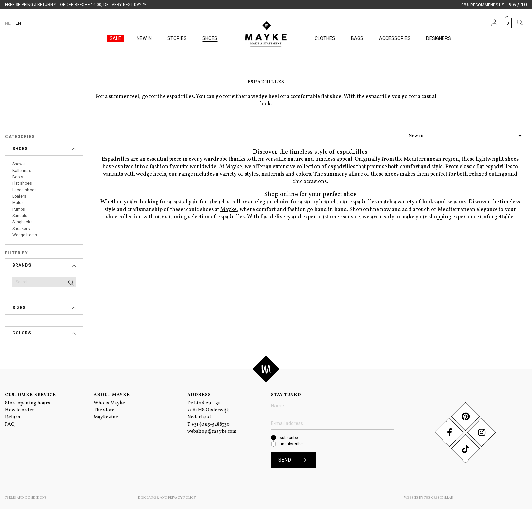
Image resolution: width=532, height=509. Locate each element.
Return (12, 417)
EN (18, 23)
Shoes (209, 38)
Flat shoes (22, 183)
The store (104, 410)
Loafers (19, 196)
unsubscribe (291, 444)
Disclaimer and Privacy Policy (167, 497)
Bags (357, 38)
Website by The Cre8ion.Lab (428, 497)
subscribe (289, 437)
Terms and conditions (26, 497)
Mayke (228, 208)
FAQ (10, 424)
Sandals (19, 215)
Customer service (30, 395)
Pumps (18, 209)
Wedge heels (24, 235)
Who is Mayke (109, 403)
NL (8, 23)
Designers (438, 38)
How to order (19, 410)
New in (144, 38)
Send (294, 460)
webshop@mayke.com (212, 431)
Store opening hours (27, 403)
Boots (17, 177)
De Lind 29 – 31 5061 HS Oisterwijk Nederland (208, 410)
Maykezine (106, 417)
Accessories (395, 38)
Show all (20, 164)
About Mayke (112, 395)
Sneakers (21, 228)
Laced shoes (24, 190)
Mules (18, 202)
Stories (177, 38)
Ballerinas (21, 170)
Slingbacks (22, 222)
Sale (115, 38)
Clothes (325, 38)
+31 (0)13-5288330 (210, 424)
